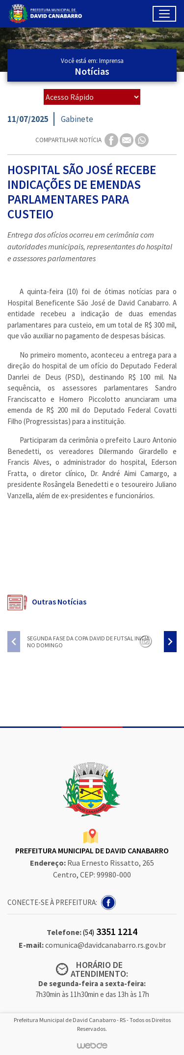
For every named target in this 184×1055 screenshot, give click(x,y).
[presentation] (13, 641)
